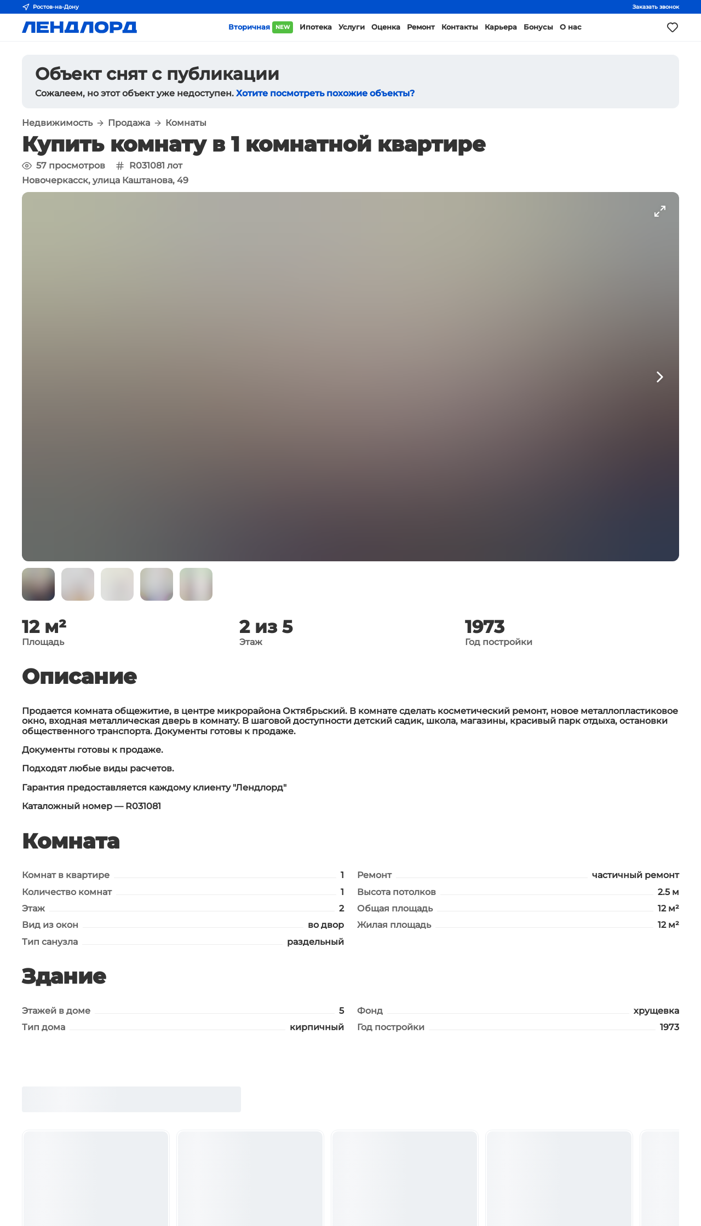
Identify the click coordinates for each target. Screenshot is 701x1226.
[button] (38, 584)
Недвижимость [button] (57, 123)
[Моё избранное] (672, 27)
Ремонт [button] (421, 27)
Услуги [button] (351, 27)
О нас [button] (571, 27)
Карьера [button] (501, 27)
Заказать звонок (656, 6)
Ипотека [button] (316, 27)
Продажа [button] (129, 123)
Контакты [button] (459, 27)
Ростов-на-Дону (50, 7)
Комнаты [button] (185, 123)
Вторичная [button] (260, 27)
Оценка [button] (385, 27)
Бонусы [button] (538, 27)
